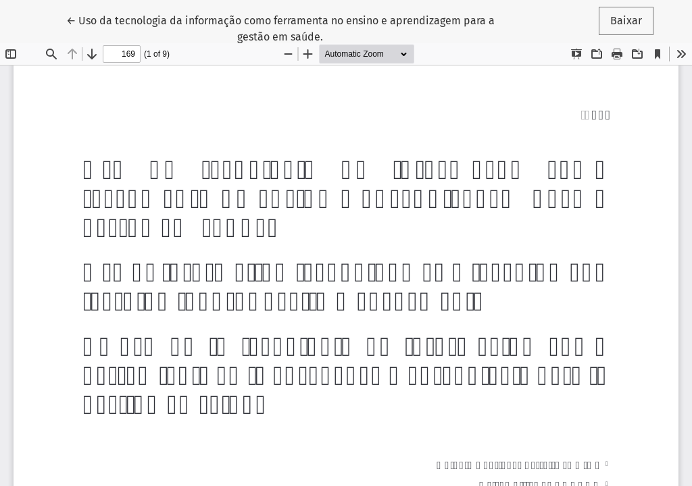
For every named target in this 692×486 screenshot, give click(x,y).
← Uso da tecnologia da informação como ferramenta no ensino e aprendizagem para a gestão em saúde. (280, 27)
